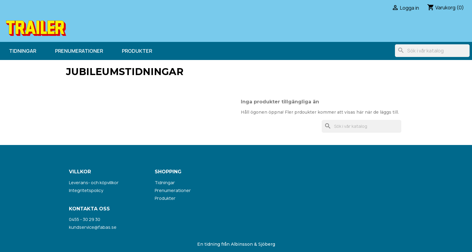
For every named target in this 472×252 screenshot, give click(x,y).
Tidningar (22, 51)
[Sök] (432, 50)
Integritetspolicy (86, 190)
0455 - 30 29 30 (84, 219)
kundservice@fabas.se (92, 227)
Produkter (137, 51)
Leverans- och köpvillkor (94, 182)
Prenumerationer (79, 51)
